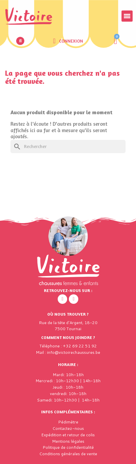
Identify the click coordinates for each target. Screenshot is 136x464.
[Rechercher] (68, 146)
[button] (20, 41)
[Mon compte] (67, 41)
